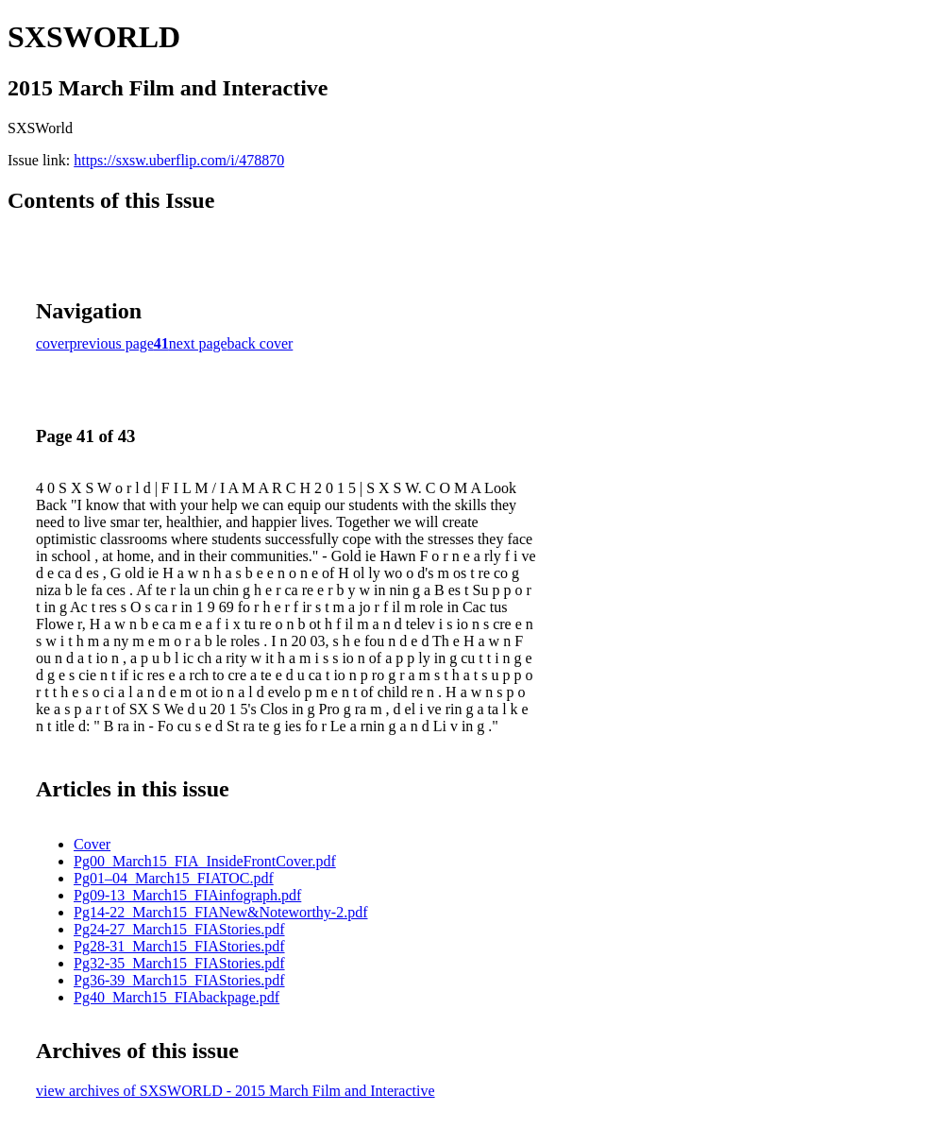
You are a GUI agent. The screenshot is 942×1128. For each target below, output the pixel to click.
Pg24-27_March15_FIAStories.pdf (179, 929)
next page (198, 343)
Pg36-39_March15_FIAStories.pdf (179, 980)
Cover (92, 844)
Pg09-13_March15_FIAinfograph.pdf (187, 895)
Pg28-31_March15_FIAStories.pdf (179, 946)
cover (53, 343)
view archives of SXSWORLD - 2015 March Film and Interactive (235, 1091)
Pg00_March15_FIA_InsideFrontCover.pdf (205, 861)
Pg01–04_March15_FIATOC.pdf (174, 878)
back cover (260, 343)
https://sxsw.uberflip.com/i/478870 (179, 160)
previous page (112, 343)
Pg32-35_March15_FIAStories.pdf (179, 963)
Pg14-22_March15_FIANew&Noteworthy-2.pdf (221, 912)
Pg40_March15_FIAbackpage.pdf (176, 997)
